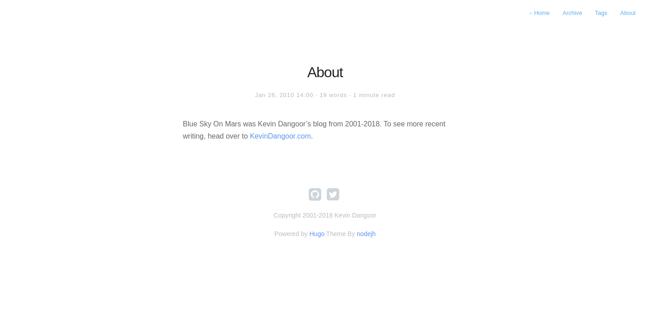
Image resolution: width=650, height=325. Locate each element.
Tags (601, 12)
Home (539, 12)
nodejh (366, 233)
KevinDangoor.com (280, 136)
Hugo (316, 233)
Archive (572, 12)
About (628, 12)
